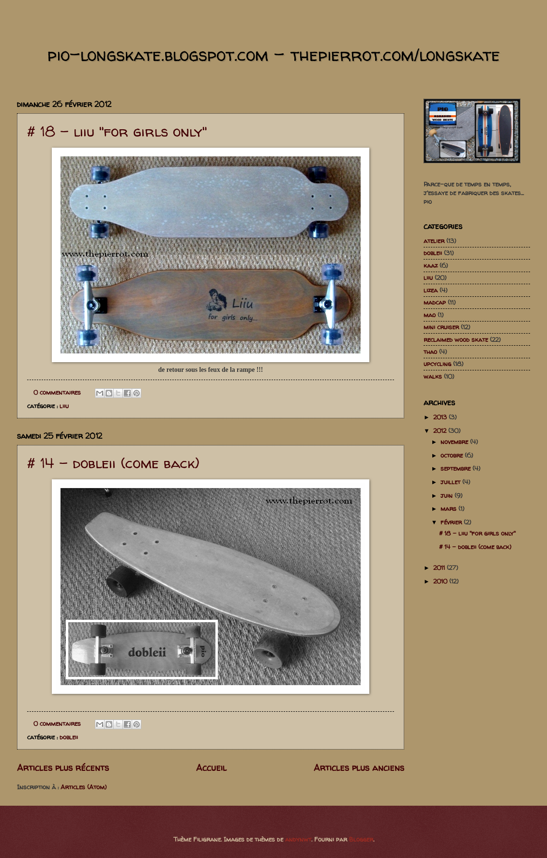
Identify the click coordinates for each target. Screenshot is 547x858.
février (452, 522)
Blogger (361, 839)
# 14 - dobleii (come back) (113, 463)
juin (448, 495)
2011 (440, 567)
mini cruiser (441, 326)
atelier (434, 240)
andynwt (298, 839)
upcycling (437, 363)
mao (430, 314)
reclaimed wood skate (456, 339)
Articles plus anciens (359, 768)
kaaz (431, 265)
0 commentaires (57, 392)
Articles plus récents (63, 768)
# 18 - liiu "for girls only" (117, 131)
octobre (453, 455)
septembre (456, 468)
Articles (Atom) (83, 786)
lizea (431, 290)
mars (449, 508)
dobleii (69, 737)
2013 (441, 417)
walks (433, 376)
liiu (64, 405)
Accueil (211, 768)
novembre (455, 441)
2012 (440, 430)
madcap (435, 302)
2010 (441, 581)
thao (430, 351)
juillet (451, 481)
